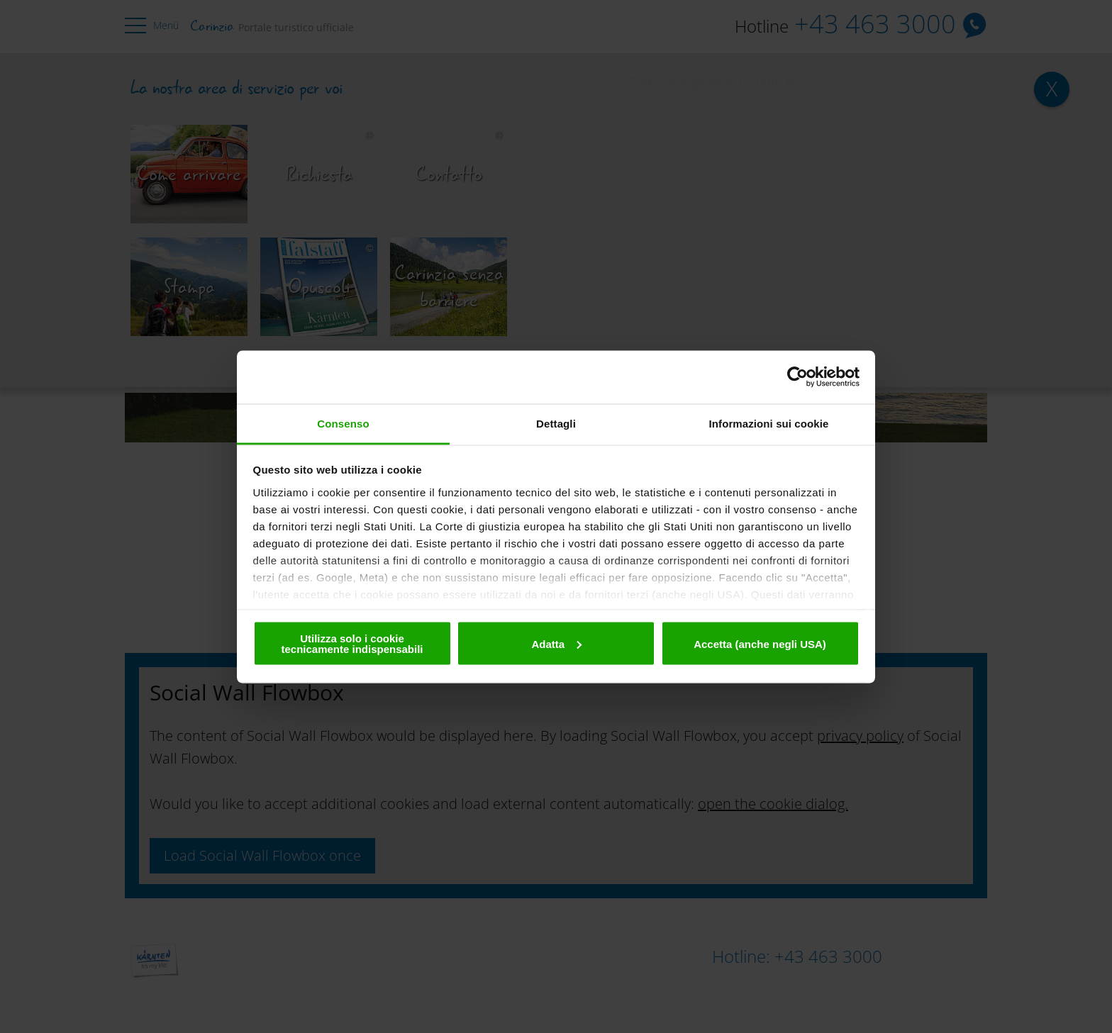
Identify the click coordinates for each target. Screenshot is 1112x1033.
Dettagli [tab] (556, 423)
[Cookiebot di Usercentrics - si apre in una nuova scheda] (797, 377)
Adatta (556, 643)
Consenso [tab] (343, 423)
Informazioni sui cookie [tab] (769, 423)
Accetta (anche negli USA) (760, 643)
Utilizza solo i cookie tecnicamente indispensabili (352, 643)
